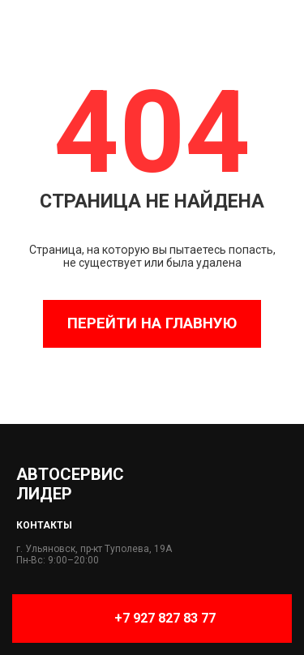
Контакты (44, 525)
